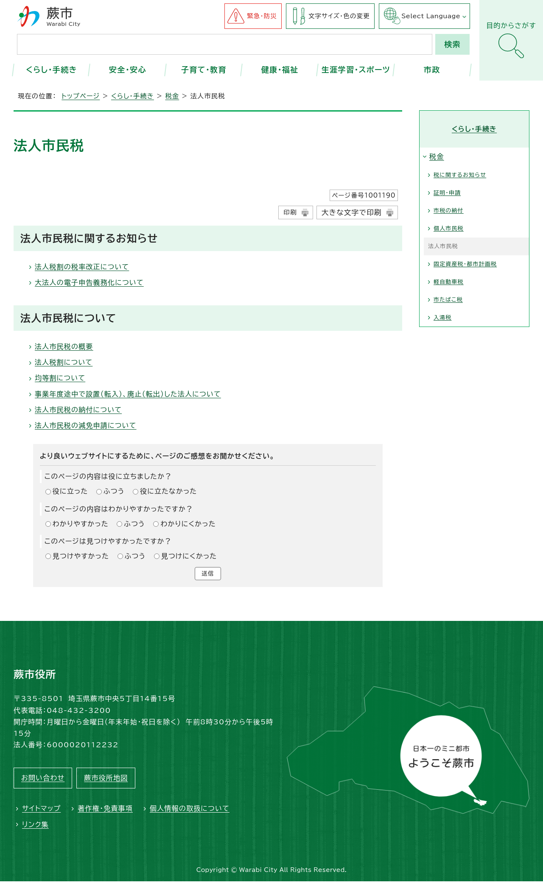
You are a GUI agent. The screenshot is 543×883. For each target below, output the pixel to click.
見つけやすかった (81, 556)
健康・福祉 (280, 69)
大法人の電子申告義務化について (89, 282)
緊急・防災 (262, 16)
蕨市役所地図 (106, 779)
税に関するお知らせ (460, 175)
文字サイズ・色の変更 (339, 16)
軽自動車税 (449, 282)
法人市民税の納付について (78, 409)
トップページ (81, 96)
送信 (208, 574)
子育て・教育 (204, 69)
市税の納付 (449, 210)
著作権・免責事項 (105, 810)
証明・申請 (447, 193)
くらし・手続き (51, 69)
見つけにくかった (189, 556)
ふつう (114, 491)
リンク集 (35, 825)
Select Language (430, 16)
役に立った (70, 491)
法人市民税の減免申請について (86, 425)
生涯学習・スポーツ (356, 69)
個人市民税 (449, 228)
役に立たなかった (168, 491)
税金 (172, 96)
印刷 (290, 212)
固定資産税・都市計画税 (465, 264)
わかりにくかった (188, 523)
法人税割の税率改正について (82, 266)
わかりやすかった (81, 523)
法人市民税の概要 (64, 346)
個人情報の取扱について (190, 810)
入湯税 (442, 317)
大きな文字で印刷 (352, 212)
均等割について (60, 377)
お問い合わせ (42, 779)
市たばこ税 (448, 299)
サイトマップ (41, 810)
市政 (432, 69)
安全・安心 (127, 69)
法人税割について (63, 362)
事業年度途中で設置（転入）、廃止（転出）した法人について (128, 394)
